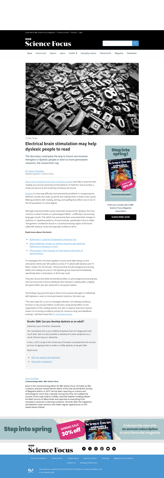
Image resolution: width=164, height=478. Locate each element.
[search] (135, 43)
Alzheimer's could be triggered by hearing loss (53, 239)
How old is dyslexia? (41, 361)
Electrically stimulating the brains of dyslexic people (48, 181)
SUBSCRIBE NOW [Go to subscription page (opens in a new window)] (121, 217)
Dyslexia (29, 193)
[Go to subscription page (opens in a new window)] (120, 201)
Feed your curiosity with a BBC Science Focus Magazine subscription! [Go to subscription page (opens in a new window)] (120, 208)
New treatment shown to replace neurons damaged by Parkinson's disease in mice (57, 245)
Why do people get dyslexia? (45, 357)
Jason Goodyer (32, 378)
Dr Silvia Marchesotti (62, 314)
